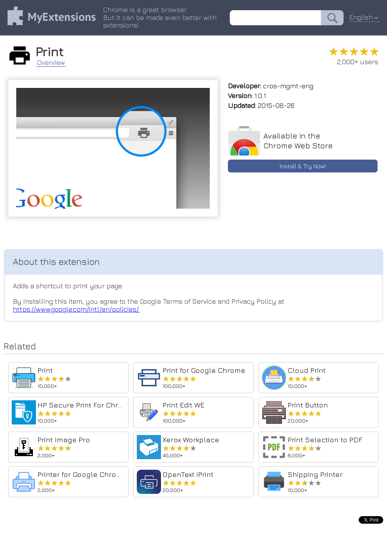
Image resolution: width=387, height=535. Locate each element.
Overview (51, 62)
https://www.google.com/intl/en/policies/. (76, 309)
